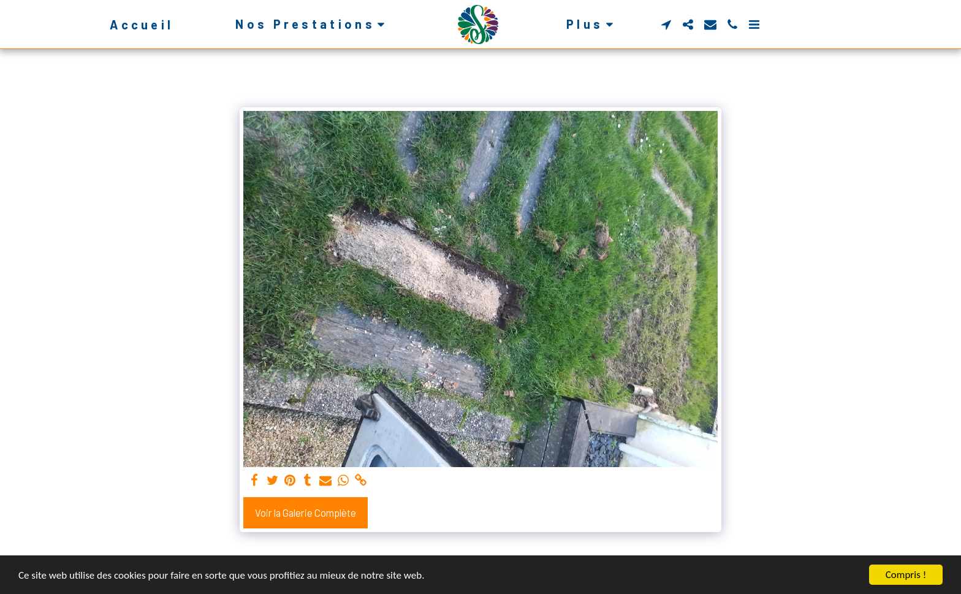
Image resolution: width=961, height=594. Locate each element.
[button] (312, 24)
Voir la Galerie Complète (305, 512)
